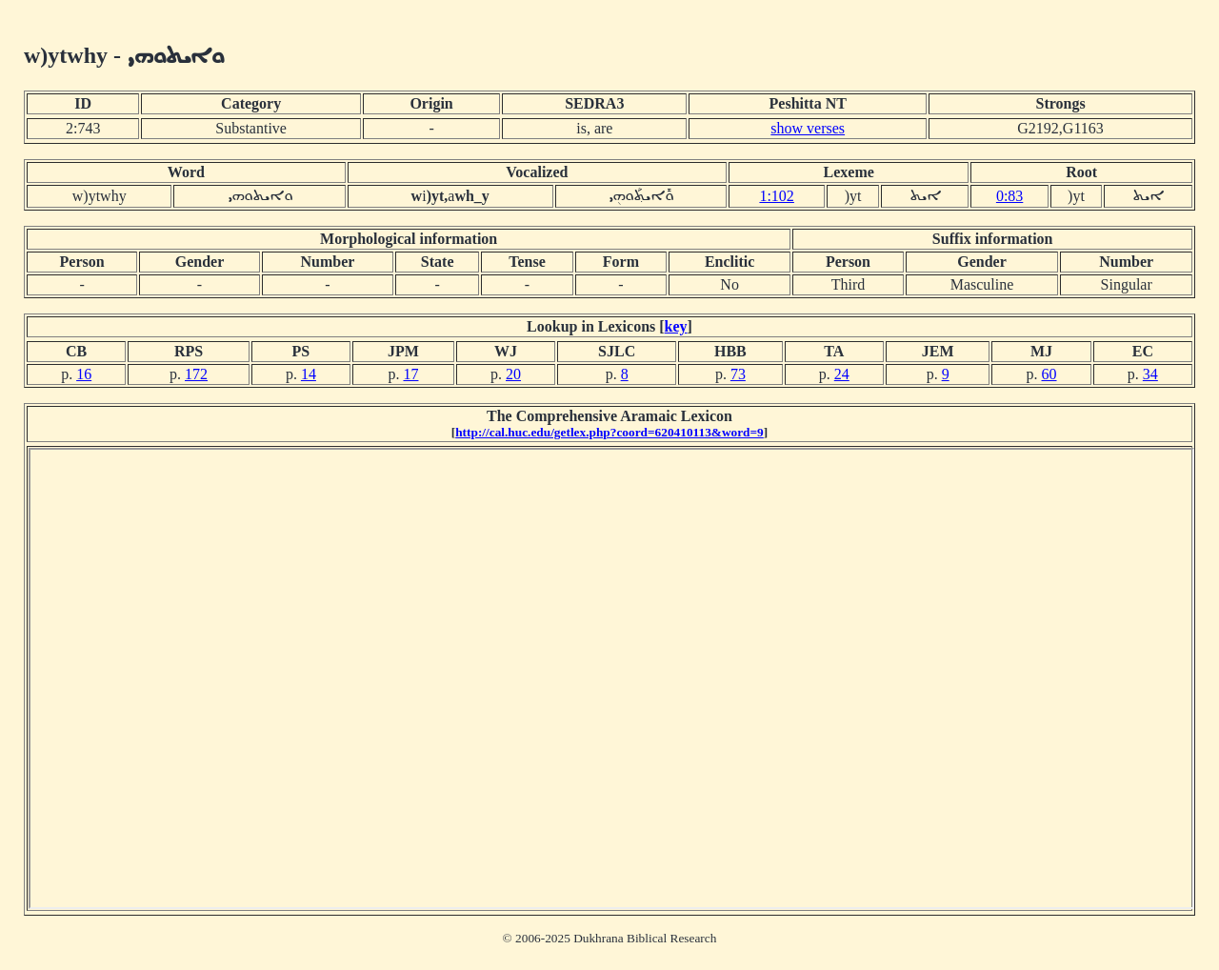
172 (196, 374)
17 (410, 374)
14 (308, 374)
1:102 (776, 196)
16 (83, 374)
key (676, 326)
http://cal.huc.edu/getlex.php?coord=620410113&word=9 (609, 432)
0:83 (1009, 196)
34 (1150, 374)
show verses (807, 128)
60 (1049, 374)
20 (513, 374)
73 (738, 374)
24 (841, 374)
